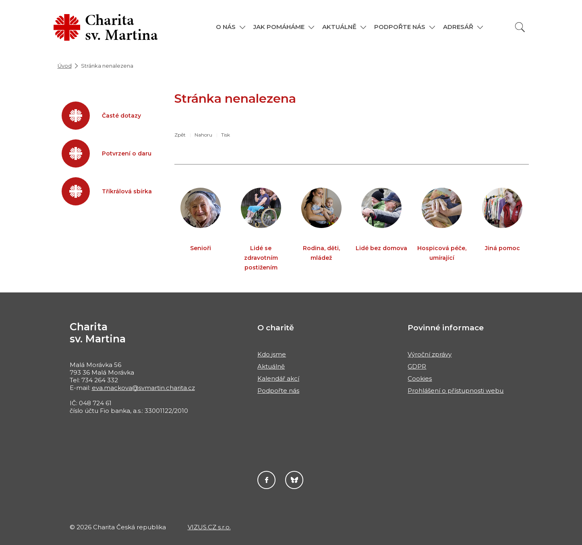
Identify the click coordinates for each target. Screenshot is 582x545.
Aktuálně (271, 366)
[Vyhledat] (520, 27)
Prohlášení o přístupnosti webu (455, 390)
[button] (230, 27)
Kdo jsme (271, 354)
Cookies (420, 378)
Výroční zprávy (430, 354)
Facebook (266, 480)
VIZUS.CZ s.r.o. (209, 527)
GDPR (417, 366)
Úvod (65, 65)
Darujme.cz (294, 480)
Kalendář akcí (278, 378)
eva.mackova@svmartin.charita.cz (143, 388)
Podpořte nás (278, 390)
